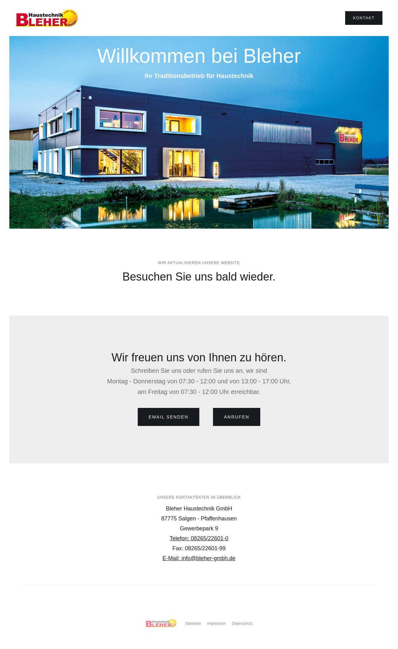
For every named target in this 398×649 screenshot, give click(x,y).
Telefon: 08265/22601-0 (198, 538)
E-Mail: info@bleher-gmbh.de (199, 558)
